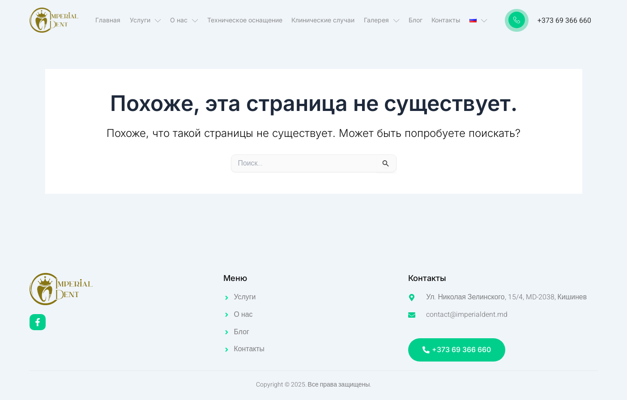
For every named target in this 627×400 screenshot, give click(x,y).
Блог (415, 20)
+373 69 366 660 (564, 20)
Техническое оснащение (245, 20)
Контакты (445, 20)
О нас (185, 20)
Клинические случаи (323, 20)
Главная (108, 20)
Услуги (146, 20)
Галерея (382, 20)
